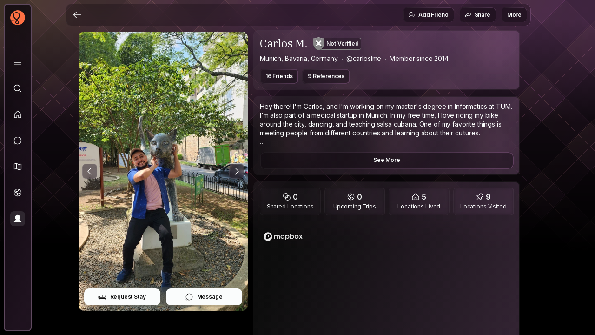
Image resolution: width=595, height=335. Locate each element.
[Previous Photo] (89, 171)
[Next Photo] (236, 171)
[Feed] (17, 114)
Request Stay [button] (122, 297)
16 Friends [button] (279, 76)
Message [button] (204, 297)
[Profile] (17, 218)
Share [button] (477, 15)
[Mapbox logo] (283, 236)
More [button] (514, 14)
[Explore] (17, 88)
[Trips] (17, 192)
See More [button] (386, 159)
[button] (17, 166)
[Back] (77, 14)
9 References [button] (326, 76)
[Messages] (17, 140)
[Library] (17, 62)
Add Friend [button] (428, 15)
